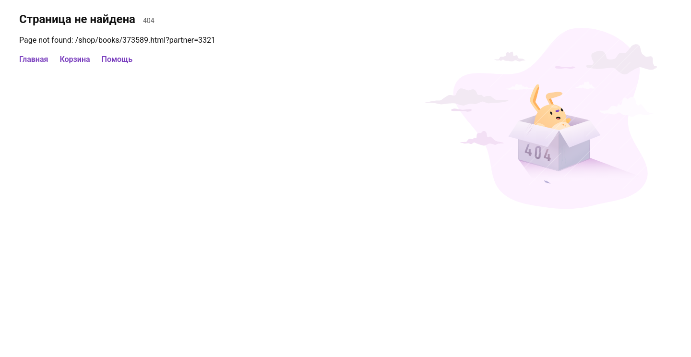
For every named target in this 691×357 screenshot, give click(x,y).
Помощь (117, 59)
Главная (33, 59)
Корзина (75, 59)
